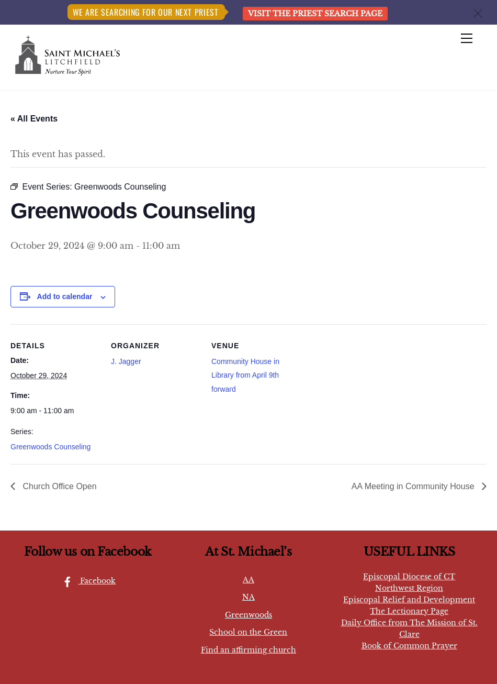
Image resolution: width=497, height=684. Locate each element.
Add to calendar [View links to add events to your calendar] (65, 296)
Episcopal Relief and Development (409, 599)
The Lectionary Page (409, 611)
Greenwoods (248, 615)
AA (248, 579)
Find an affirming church (248, 650)
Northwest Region (409, 588)
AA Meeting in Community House (414, 486)
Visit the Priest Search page (315, 13)
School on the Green (248, 632)
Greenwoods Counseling (50, 447)
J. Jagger (126, 361)
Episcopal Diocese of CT (409, 576)
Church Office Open (58, 486)
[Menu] (466, 38)
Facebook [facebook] (86, 581)
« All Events (34, 118)
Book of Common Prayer (409, 645)
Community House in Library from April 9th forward (245, 375)
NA (248, 597)
